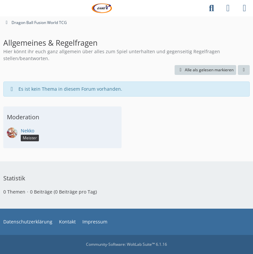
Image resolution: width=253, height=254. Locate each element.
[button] (244, 70)
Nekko (27, 130)
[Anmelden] (228, 8)
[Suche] (211, 8)
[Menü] (244, 8)
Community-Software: (126, 244)
